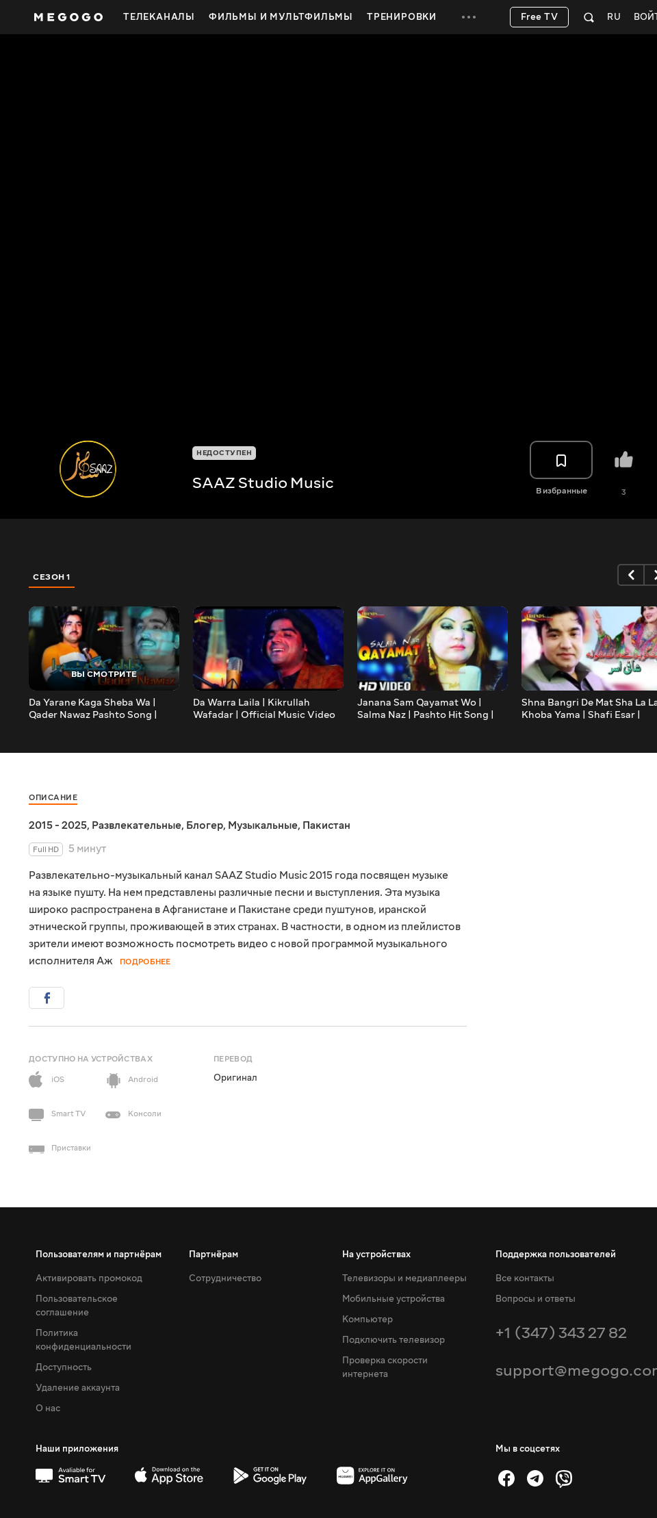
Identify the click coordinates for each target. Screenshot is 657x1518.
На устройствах (376, 1254)
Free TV (539, 17)
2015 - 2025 (58, 825)
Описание (53, 798)
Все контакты (524, 1278)
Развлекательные (136, 825)
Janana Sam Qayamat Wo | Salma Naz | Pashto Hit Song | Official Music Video (425, 709)
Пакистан (326, 825)
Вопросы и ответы (535, 1299)
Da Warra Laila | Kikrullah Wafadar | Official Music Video (264, 709)
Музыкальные (263, 825)
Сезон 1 (52, 576)
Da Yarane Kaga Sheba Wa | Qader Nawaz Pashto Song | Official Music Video (93, 709)
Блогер (204, 825)
